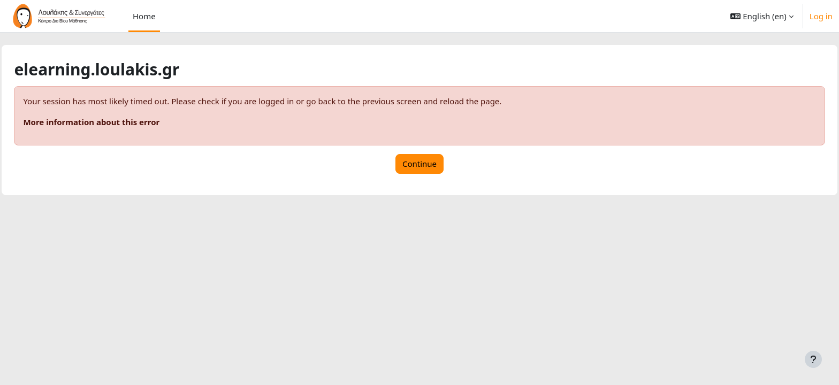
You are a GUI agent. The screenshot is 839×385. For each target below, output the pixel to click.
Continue (419, 163)
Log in (821, 16)
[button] (761, 16)
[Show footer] (813, 359)
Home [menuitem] (144, 16)
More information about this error (115, 122)
